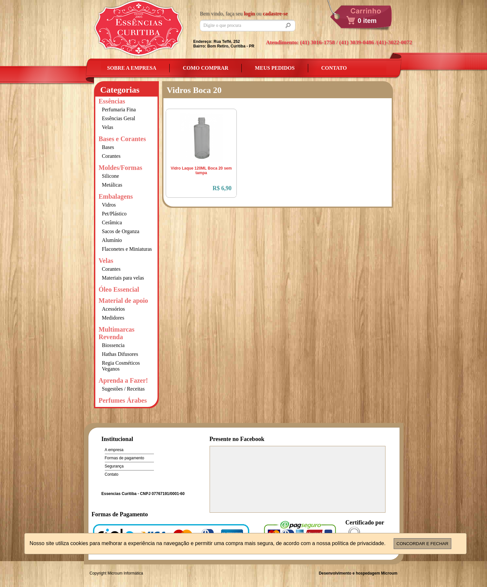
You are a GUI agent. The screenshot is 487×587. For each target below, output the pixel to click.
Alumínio (112, 240)
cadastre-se (275, 13)
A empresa (114, 450)
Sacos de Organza (120, 231)
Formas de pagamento (124, 458)
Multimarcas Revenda (117, 333)
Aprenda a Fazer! (123, 380)
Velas (107, 127)
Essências (112, 101)
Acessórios (113, 309)
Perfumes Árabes (123, 400)
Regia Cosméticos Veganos (121, 366)
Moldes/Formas (120, 167)
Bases (108, 147)
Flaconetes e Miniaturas (127, 249)
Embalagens (116, 196)
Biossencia (113, 345)
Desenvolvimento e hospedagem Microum (358, 573)
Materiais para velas (123, 278)
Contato (334, 68)
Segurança (114, 466)
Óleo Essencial (119, 289)
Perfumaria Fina (119, 109)
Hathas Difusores (120, 354)
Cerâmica (112, 222)
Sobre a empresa (131, 68)
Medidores (113, 318)
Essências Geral (118, 118)
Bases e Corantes (122, 138)
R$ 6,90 (222, 188)
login (249, 13)
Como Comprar (205, 68)
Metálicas (112, 185)
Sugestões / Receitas (123, 389)
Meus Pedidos (274, 68)
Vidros (109, 205)
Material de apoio (123, 300)
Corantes (111, 156)
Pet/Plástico (114, 213)
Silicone (110, 176)
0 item (367, 20)
